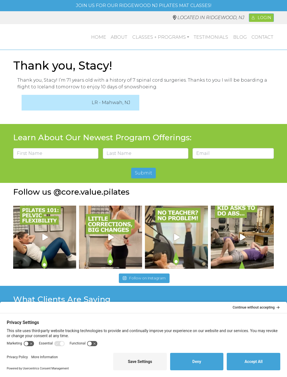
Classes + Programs (159, 37)
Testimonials (211, 37)
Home (98, 37)
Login (261, 17)
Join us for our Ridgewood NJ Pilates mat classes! (143, 5)
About (119, 37)
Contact (262, 37)
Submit (143, 173)
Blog (240, 37)
